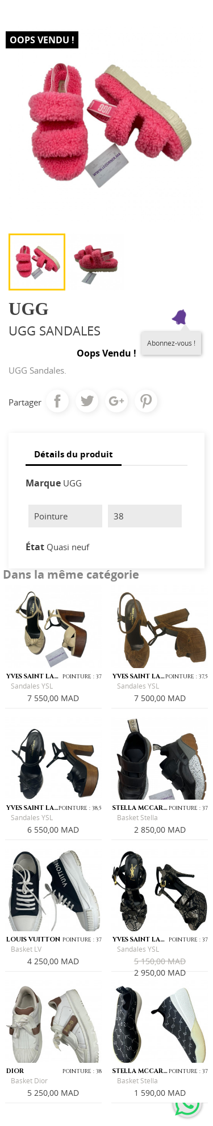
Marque (43, 483)
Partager (57, 401)
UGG (72, 483)
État (35, 546)
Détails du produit (73, 454)
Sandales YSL (32, 686)
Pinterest (146, 401)
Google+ (116, 401)
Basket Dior (29, 1080)
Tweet (87, 401)
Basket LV (26, 949)
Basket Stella (137, 817)
